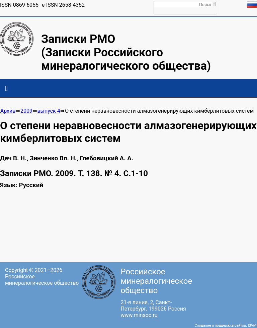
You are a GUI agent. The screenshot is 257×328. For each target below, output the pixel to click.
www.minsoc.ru (138, 315)
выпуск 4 (48, 111)
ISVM (252, 325)
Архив (8, 111)
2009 (26, 111)
